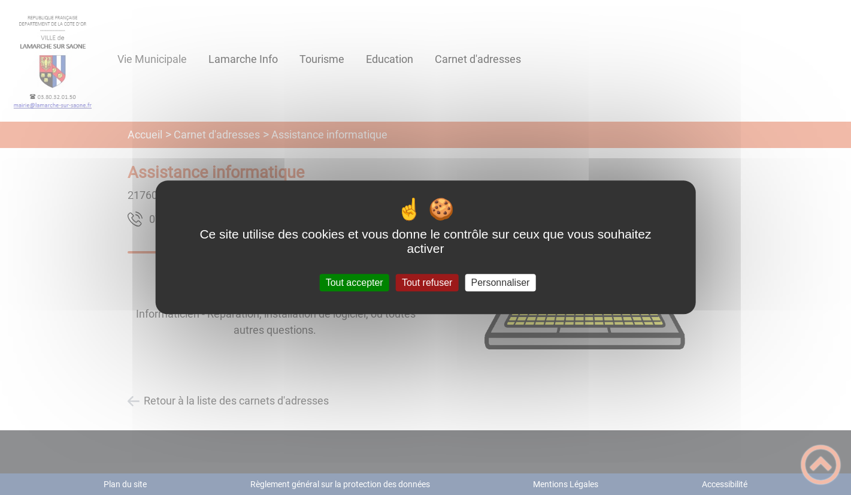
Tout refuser (427, 282)
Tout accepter (354, 282)
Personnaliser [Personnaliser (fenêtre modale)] (500, 282)
